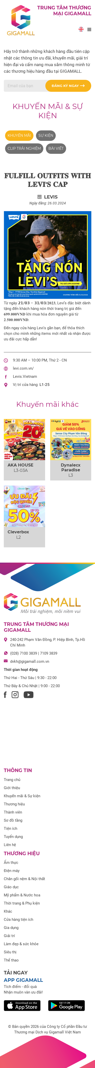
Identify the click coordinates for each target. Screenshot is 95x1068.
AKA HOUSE (20, 465)
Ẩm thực (11, 862)
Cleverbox (18, 532)
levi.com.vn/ (23, 368)
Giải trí (9, 936)
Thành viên (13, 812)
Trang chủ (12, 779)
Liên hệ (10, 845)
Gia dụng (11, 927)
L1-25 (45, 384)
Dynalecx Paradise (71, 467)
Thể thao (11, 960)
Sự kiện (46, 135)
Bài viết (56, 148)
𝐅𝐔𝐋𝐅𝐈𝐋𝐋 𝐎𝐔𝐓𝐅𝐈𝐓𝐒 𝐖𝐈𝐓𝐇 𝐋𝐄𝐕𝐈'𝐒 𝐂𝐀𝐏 (47, 180)
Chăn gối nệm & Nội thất (24, 879)
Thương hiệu (14, 804)
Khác (8, 911)
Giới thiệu (12, 788)
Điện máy (12, 870)
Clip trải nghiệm (24, 148)
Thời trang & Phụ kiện (22, 903)
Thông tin (18, 770)
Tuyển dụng (13, 836)
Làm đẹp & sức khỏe (21, 944)
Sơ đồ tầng (13, 820)
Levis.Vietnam (25, 376)
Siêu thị (10, 952)
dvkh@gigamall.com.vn (29, 661)
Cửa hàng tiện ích (18, 919)
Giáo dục (11, 887)
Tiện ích (10, 828)
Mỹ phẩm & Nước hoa (22, 895)
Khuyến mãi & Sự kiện (47, 111)
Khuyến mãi (19, 135)
